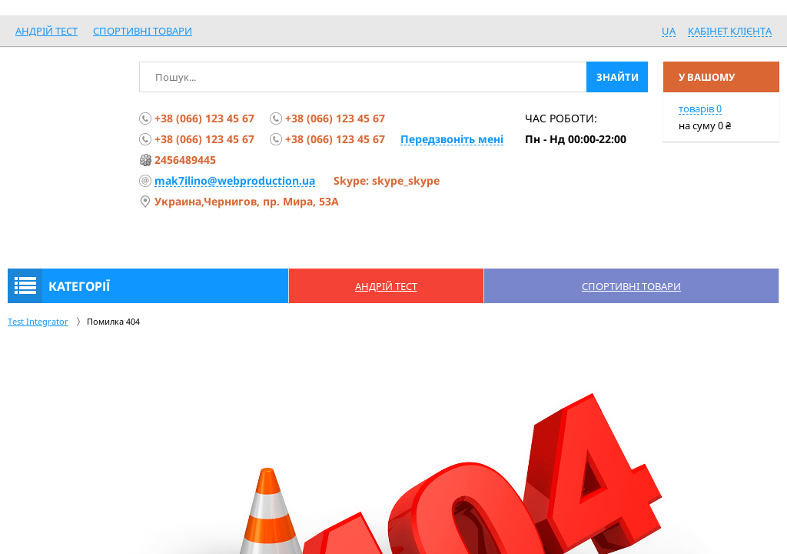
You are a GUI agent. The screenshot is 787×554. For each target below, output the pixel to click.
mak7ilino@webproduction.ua (234, 180)
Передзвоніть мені (451, 139)
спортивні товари (142, 31)
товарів (700, 108)
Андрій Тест (46, 31)
